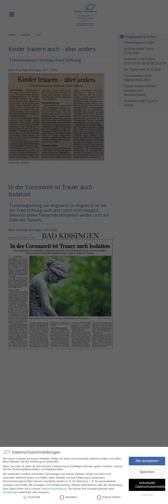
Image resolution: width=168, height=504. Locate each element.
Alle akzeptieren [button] (147, 462)
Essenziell (31, 498)
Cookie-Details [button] (147, 496)
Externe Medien (109, 498)
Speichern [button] (147, 473)
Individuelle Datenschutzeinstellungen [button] (150, 486)
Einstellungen (10, 493)
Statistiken (68, 498)
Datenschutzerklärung (54, 489)
